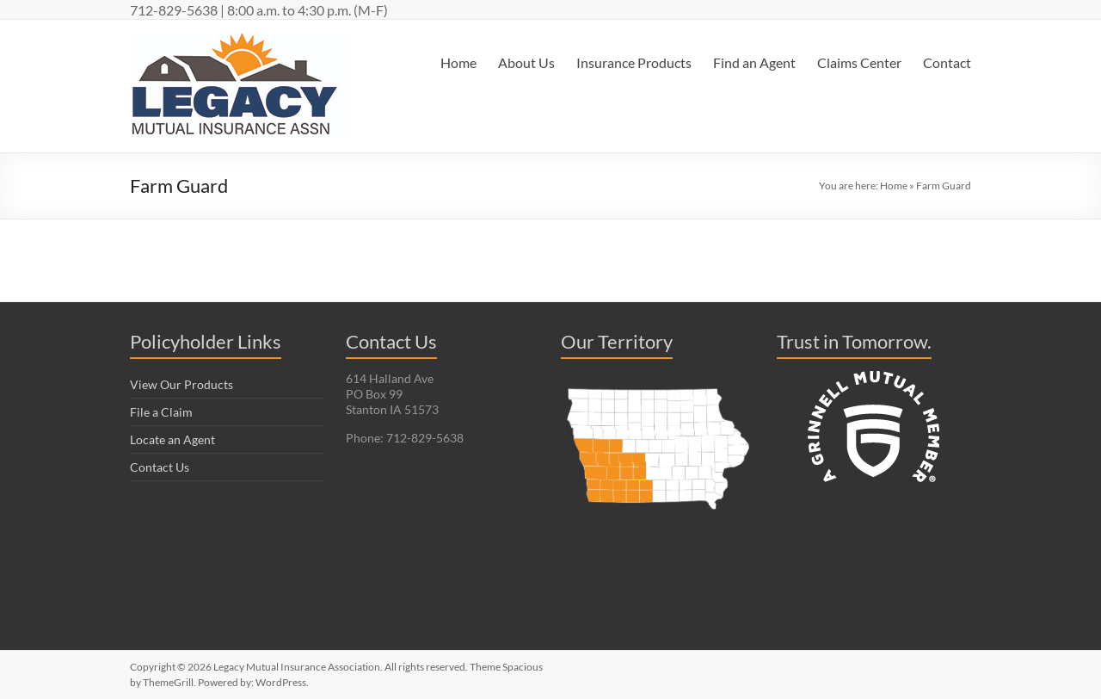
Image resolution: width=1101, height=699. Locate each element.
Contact (947, 62)
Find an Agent (754, 62)
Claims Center (859, 62)
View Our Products (181, 384)
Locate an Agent (172, 439)
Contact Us (159, 467)
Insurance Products (634, 62)
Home (458, 62)
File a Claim (161, 412)
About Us (526, 62)
